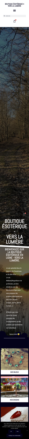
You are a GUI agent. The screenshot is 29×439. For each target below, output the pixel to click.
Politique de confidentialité (14, 435)
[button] (14, 10)
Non (18, 431)
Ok (11, 431)
